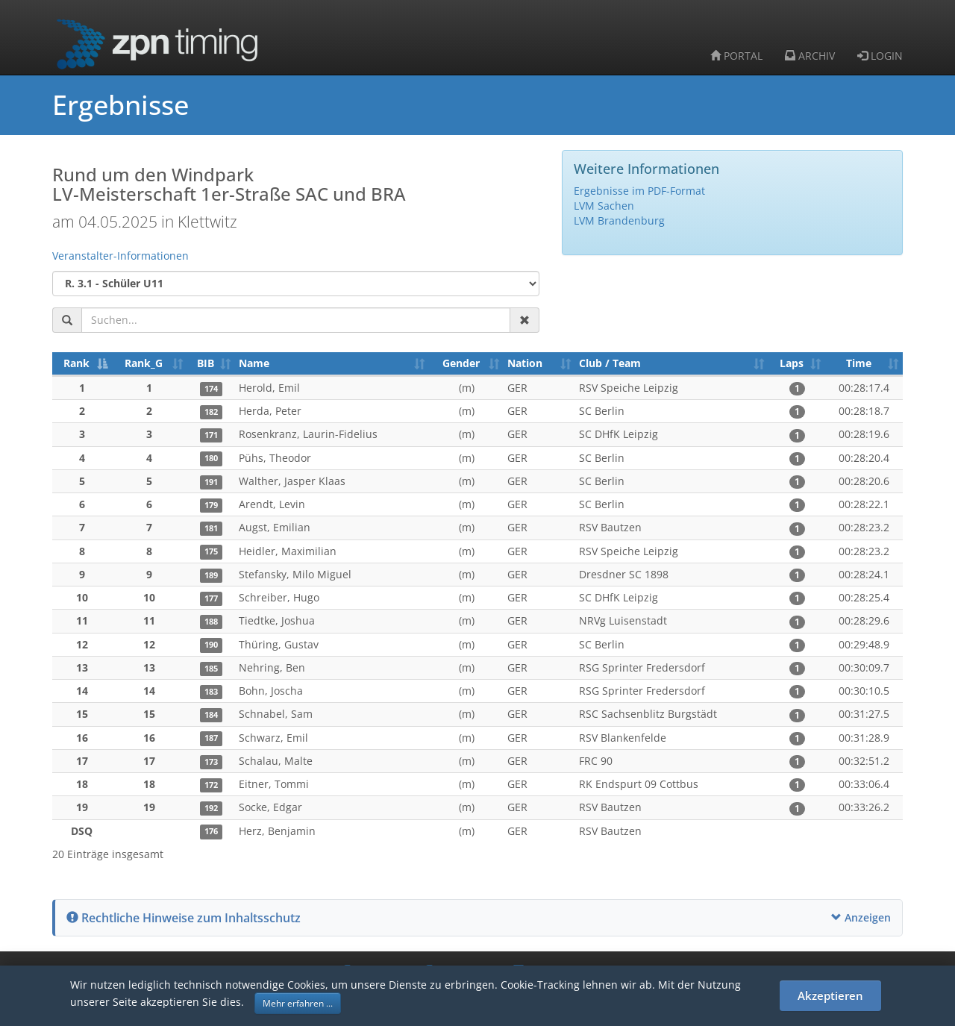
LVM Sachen (604, 205)
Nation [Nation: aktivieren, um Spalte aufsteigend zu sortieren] (524, 363)
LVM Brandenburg (619, 220)
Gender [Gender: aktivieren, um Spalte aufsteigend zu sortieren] (461, 363)
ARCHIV (810, 56)
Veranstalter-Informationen (120, 255)
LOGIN (880, 56)
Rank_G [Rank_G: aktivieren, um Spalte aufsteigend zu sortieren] (144, 363)
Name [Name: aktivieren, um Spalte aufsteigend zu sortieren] (254, 363)
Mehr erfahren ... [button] (298, 1003)
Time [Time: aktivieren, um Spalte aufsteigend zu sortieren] (858, 363)
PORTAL (736, 56)
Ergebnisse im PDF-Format (639, 191)
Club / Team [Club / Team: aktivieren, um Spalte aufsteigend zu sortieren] (610, 363)
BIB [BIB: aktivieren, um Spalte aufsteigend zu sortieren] (205, 363)
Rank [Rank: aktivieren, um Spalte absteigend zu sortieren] (76, 363)
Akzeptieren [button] (830, 995)
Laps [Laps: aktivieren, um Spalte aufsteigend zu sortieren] (792, 363)
